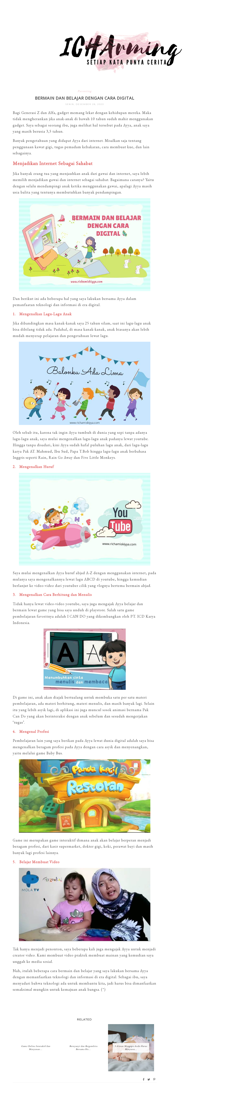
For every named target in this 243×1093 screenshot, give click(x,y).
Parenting (85, 91)
